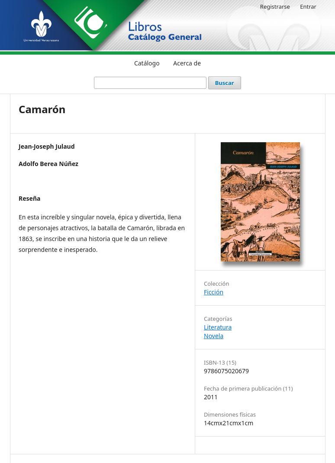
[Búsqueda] (150, 83)
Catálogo (147, 63)
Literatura (218, 327)
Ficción (213, 292)
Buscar (224, 83)
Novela (213, 336)
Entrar (308, 6)
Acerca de (187, 63)
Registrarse (275, 6)
